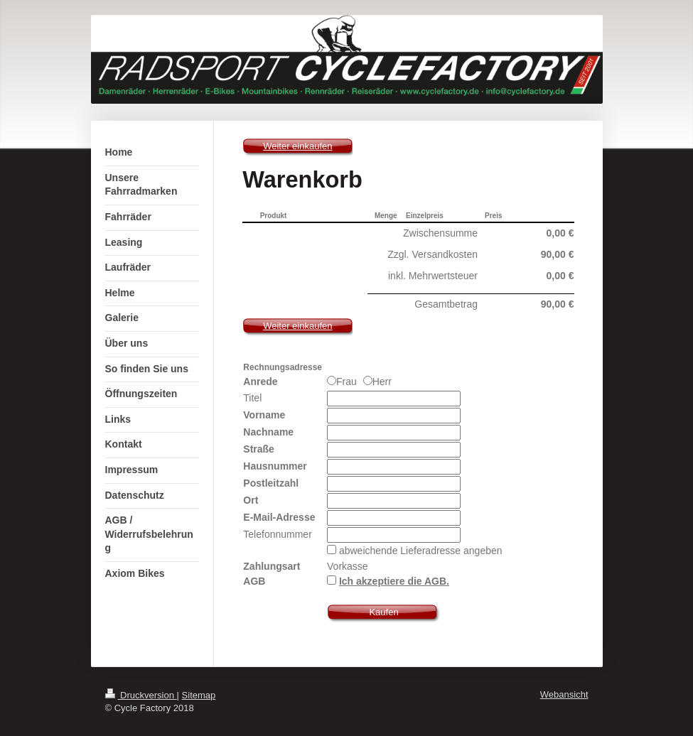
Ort (250, 500)
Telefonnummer (277, 534)
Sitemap (199, 695)
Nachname (268, 432)
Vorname (264, 415)
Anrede (260, 381)
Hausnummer (274, 466)
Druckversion (141, 695)
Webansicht (564, 694)
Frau (343, 381)
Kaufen (383, 612)
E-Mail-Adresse (279, 517)
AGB (254, 581)
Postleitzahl (271, 483)
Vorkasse (347, 566)
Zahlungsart (271, 566)
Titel (252, 398)
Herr (377, 381)
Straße (258, 449)
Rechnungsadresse (282, 367)
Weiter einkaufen (297, 146)
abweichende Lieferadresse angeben (421, 550)
